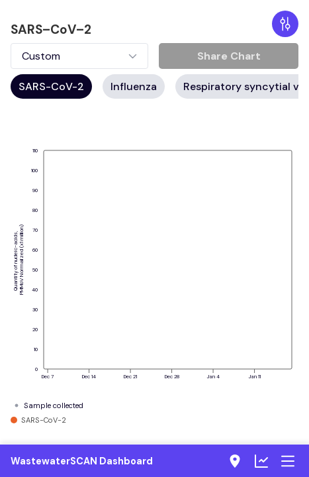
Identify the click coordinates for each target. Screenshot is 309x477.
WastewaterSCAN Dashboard (82, 461)
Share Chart (229, 56)
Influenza (133, 86)
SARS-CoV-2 (51, 86)
